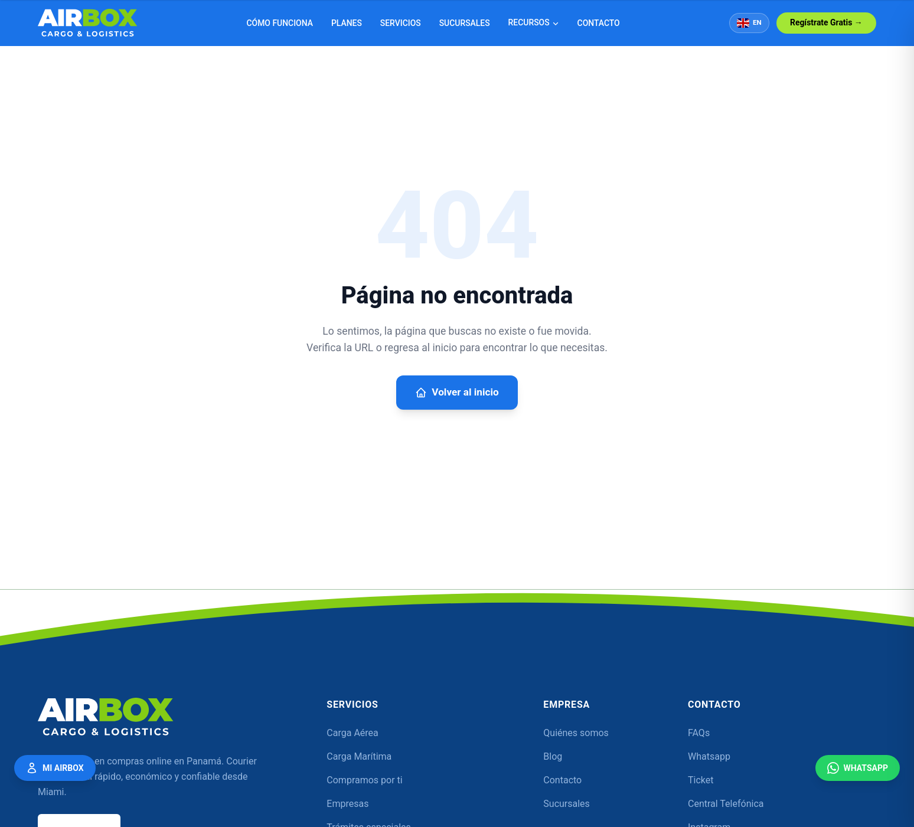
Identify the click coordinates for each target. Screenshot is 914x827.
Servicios (400, 23)
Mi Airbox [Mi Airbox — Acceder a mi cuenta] (55, 767)
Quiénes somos (576, 732)
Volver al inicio (457, 392)
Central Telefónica (725, 803)
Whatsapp (709, 756)
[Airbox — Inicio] (88, 23)
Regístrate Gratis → (826, 22)
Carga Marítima (359, 756)
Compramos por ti (364, 780)
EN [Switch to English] (749, 23)
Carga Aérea (352, 732)
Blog (552, 756)
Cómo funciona (280, 23)
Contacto (598, 23)
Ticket (700, 780)
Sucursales (464, 23)
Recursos (533, 22)
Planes (346, 23)
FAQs (699, 732)
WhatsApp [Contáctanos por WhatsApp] (857, 767)
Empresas (347, 803)
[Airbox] (106, 717)
